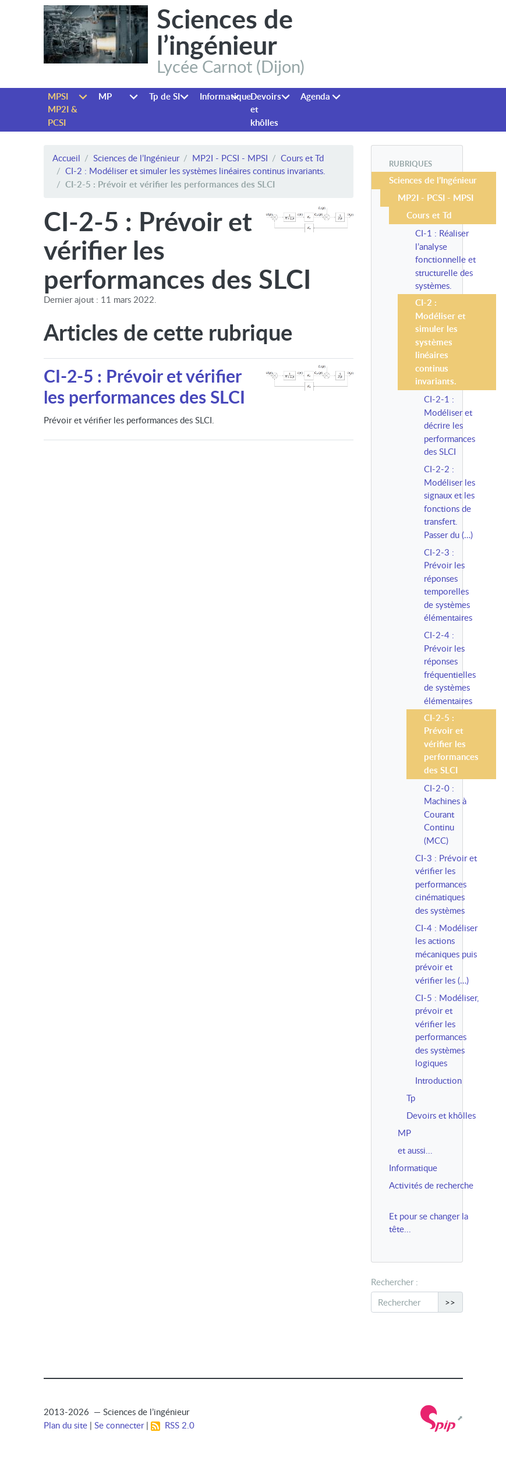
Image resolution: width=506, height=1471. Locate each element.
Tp (410, 1098)
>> (450, 1302)
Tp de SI (164, 96)
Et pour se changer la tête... (428, 1222)
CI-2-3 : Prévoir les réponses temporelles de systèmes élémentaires (448, 585)
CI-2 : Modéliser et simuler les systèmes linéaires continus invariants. (195, 170)
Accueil (66, 158)
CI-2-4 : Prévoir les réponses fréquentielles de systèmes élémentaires (450, 667)
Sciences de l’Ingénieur (136, 158)
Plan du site (65, 1425)
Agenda (315, 96)
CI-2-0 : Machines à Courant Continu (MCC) (445, 814)
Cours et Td (302, 158)
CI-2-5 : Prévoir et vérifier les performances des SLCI (144, 386)
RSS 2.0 (172, 1425)
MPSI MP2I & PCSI (62, 109)
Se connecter (119, 1425)
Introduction (438, 1080)
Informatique (223, 96)
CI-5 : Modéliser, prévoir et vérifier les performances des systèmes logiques (447, 1030)
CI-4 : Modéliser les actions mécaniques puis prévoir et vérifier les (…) (446, 954)
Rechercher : (394, 1282)
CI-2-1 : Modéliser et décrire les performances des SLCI (449, 425)
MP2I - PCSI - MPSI (230, 158)
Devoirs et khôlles (265, 109)
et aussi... (415, 1150)
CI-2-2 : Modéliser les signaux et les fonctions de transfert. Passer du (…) (449, 501)
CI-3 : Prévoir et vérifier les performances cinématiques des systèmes (446, 884)
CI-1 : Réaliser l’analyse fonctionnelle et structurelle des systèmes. (445, 259)
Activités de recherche (431, 1185)
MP (105, 96)
